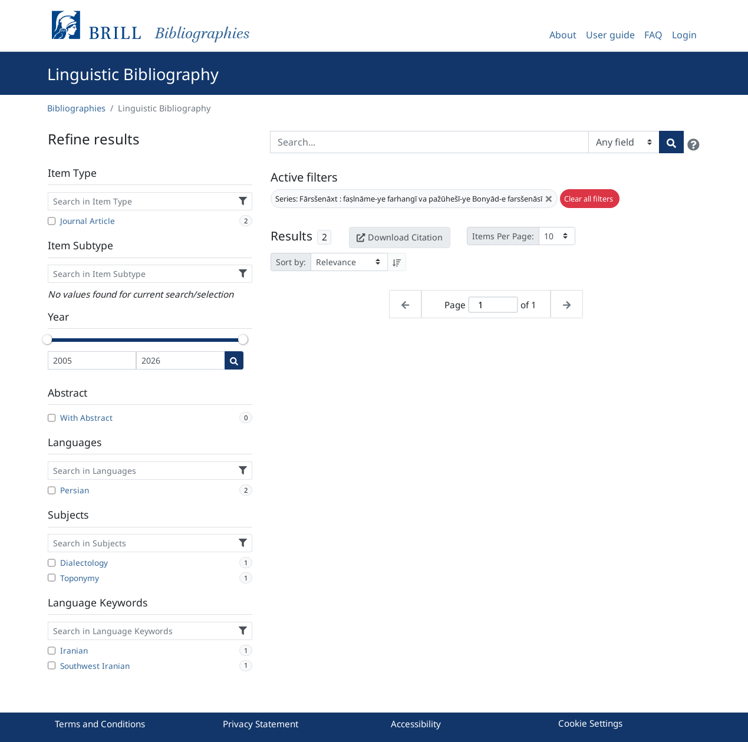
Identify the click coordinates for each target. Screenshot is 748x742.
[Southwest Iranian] (51, 665)
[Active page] (493, 305)
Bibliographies (76, 108)
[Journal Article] (51, 221)
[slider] (47, 339)
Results (291, 235)
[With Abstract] (51, 418)
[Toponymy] (51, 577)
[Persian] (51, 490)
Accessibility (416, 724)
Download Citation (400, 237)
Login (684, 34)
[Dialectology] (51, 563)
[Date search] (234, 360)
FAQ (653, 34)
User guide (610, 34)
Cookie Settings (590, 723)
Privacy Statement (260, 724)
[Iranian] (51, 651)
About (562, 34)
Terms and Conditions (100, 724)
